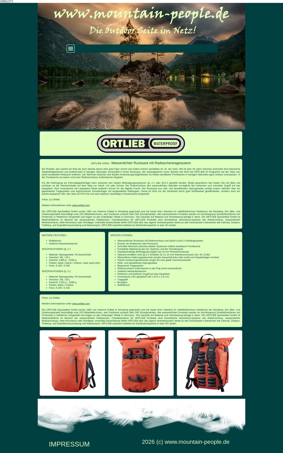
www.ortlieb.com (81, 205)
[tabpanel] (141, 194)
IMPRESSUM (69, 444)
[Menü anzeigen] (71, 48)
